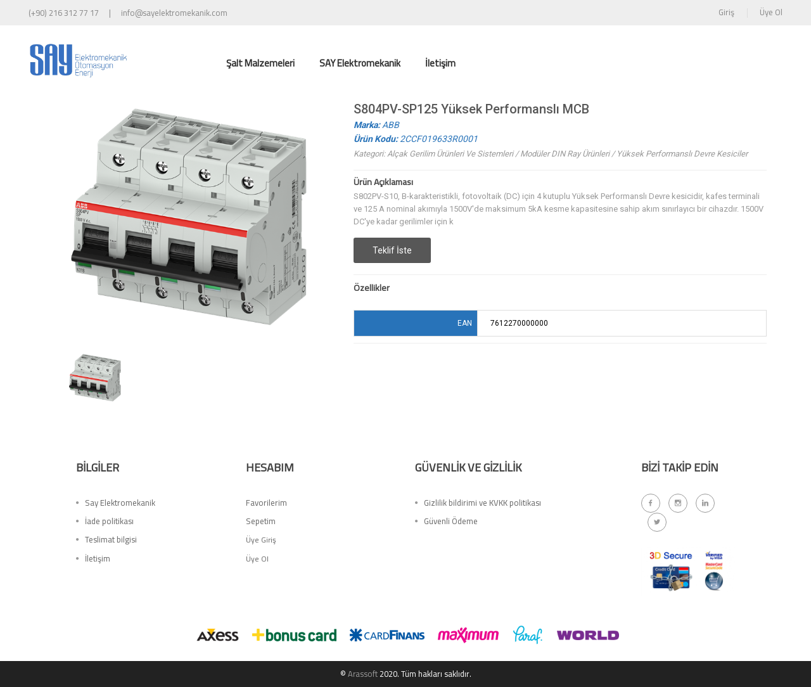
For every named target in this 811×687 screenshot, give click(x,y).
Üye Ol (771, 12)
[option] (95, 378)
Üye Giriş (261, 543)
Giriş (726, 12)
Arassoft (362, 673)
